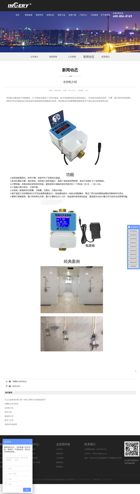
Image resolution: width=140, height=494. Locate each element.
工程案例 (94, 15)
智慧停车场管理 (10, 424)
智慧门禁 (72, 15)
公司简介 (34, 57)
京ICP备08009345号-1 (85, 480)
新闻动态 (88, 56)
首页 (17, 15)
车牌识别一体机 (34, 462)
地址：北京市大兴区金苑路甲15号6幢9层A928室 (103, 458)
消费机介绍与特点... (20, 381)
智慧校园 (28, 15)
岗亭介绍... (16, 386)
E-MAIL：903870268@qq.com (95, 454)
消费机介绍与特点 (11, 404)
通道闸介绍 (9, 416)
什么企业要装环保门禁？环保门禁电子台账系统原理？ (25, 400)
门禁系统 (31, 449)
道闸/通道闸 (32, 458)
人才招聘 (72, 57)
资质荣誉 (53, 57)
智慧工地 (61, 15)
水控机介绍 (9, 408)
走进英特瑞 (63, 444)
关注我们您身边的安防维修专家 (131, 461)
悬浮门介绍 (9, 420)
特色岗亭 (31, 454)
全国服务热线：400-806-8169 (95, 449)
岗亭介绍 (8, 412)
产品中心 (83, 15)
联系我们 (106, 57)
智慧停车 (39, 15)
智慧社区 (50, 15)
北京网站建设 (107, 480)
